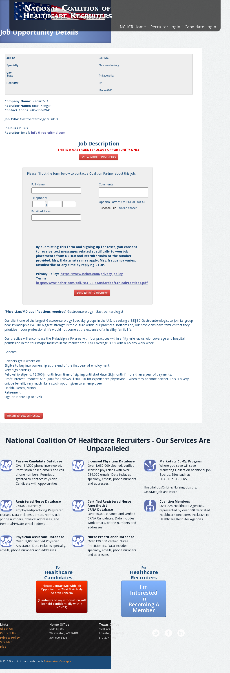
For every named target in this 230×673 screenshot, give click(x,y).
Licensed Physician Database (111, 461)
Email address (41, 211)
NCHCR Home (133, 26)
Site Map (6, 642)
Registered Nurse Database (38, 501)
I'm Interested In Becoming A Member (143, 598)
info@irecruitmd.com (48, 132)
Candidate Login (200, 26)
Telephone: (39, 198)
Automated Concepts (57, 661)
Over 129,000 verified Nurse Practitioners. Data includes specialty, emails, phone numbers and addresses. (112, 548)
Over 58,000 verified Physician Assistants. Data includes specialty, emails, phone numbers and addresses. (33, 545)
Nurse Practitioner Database (111, 537)
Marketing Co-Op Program (180, 461)
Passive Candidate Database (39, 461)
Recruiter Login (165, 26)
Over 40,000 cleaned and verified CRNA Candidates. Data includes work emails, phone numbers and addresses (112, 520)
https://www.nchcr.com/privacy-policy (92, 274)
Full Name (38, 184)
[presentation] (92, 231)
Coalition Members (174, 501)
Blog (3, 647)
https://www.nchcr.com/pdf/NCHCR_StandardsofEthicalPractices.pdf (92, 283)
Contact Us (8, 633)
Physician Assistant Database (40, 537)
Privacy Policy (10, 638)
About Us (6, 629)
